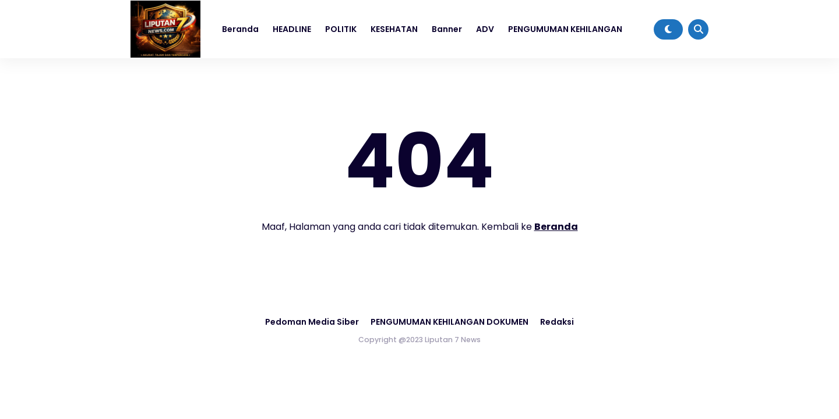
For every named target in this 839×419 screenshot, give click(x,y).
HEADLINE (292, 29)
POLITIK (341, 29)
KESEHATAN (394, 29)
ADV (485, 29)
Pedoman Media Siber (312, 322)
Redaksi (557, 322)
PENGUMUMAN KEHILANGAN (565, 29)
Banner (447, 29)
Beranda (240, 29)
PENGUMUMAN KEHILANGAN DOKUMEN (449, 322)
